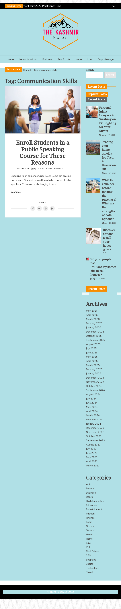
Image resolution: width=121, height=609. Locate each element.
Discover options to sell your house (109, 238)
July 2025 (91, 348)
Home (11, 59)
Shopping (91, 559)
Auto (88, 484)
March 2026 (93, 319)
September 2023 (95, 440)
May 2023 (92, 457)
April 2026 (92, 314)
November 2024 (95, 381)
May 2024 (92, 406)
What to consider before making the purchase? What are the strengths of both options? (109, 200)
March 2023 (93, 465)
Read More (15, 192)
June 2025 (92, 352)
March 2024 (93, 415)
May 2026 (92, 310)
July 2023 (91, 448)
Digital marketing (95, 500)
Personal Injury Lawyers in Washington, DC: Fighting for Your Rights (107, 119)
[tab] (97, 94)
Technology (92, 567)
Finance (90, 517)
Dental (89, 496)
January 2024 (93, 423)
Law (89, 59)
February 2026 (94, 323)
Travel (89, 572)
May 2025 (92, 356)
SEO (88, 555)
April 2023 (92, 461)
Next (118, 294)
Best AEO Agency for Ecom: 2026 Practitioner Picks (32, 5)
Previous (83, 294)
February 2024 (94, 419)
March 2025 (93, 365)
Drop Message (106, 59)
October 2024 (94, 385)
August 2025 (93, 344)
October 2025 (94, 335)
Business (47, 59)
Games (90, 526)
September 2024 (95, 390)
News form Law (28, 59)
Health (89, 534)
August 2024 (93, 394)
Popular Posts (97, 94)
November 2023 (95, 432)
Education (24, 168)
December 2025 (95, 331)
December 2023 (95, 427)
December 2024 (95, 377)
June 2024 (92, 402)
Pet (88, 547)
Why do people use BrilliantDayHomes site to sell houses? (103, 267)
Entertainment (94, 509)
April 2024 (92, 411)
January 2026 (93, 327)
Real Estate (63, 59)
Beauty (90, 488)
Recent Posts (96, 99)
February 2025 (94, 369)
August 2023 (93, 444)
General (90, 530)
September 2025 (95, 339)
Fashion (90, 513)
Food (89, 521)
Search (90, 69)
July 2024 (91, 398)
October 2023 (94, 436)
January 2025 (93, 373)
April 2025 (92, 360)
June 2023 (92, 452)
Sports (89, 563)
